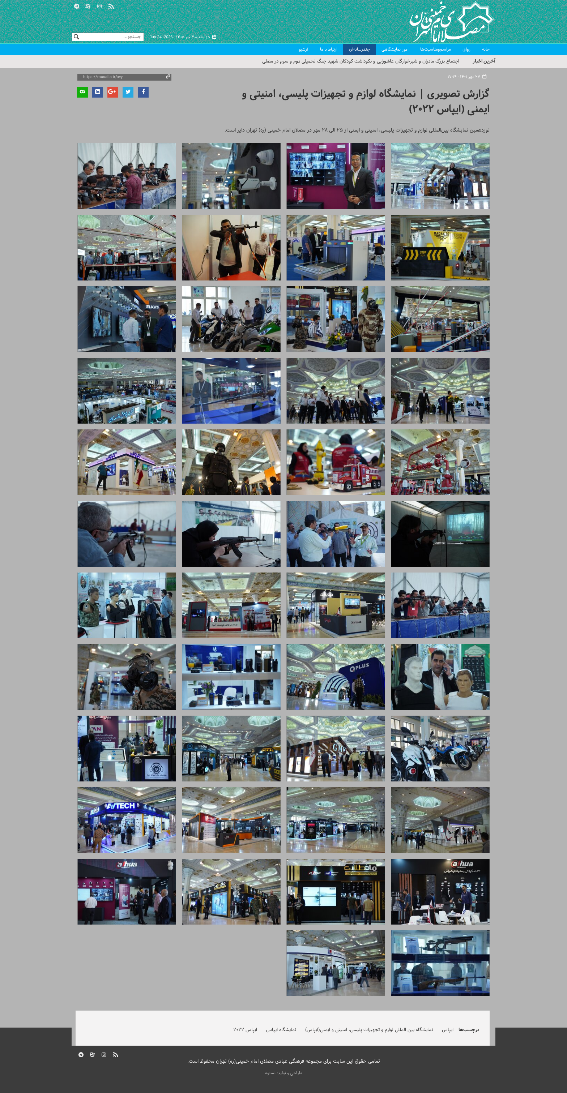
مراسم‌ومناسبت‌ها (435, 49)
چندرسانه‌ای (359, 49)
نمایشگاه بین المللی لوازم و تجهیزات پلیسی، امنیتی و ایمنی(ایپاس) (369, 1030)
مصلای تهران (441, 21)
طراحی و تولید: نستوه (283, 1073)
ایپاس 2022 (245, 1030)
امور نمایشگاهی (395, 49)
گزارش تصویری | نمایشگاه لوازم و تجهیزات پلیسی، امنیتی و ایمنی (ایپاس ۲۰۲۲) (366, 102)
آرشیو (303, 49)
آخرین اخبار (484, 61)
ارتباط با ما (328, 49)
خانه (486, 49)
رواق (466, 49)
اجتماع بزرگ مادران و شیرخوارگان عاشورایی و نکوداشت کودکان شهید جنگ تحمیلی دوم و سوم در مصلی (360, 61)
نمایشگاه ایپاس (281, 1030)
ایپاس (447, 1030)
